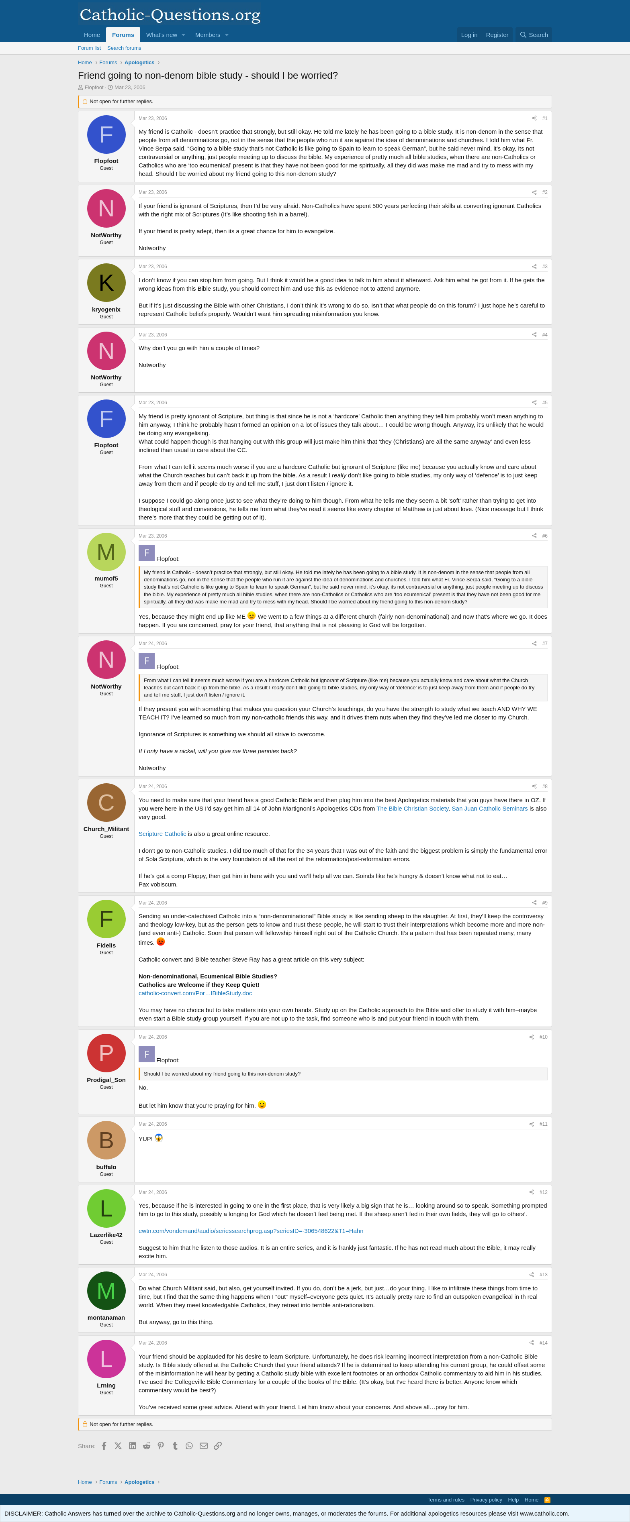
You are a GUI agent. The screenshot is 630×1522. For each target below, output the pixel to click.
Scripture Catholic (162, 833)
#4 (545, 335)
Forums (123, 34)
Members (208, 34)
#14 (544, 1343)
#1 (545, 118)
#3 (545, 266)
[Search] (533, 34)
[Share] (534, 118)
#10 (544, 1037)
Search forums (124, 48)
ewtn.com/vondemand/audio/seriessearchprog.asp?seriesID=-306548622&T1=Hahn (251, 1230)
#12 (544, 1192)
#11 (544, 1124)
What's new (161, 34)
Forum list (89, 48)
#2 (545, 192)
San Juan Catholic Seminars (490, 808)
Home (92, 34)
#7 (545, 643)
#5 (545, 402)
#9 (545, 903)
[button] (183, 34)
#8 (545, 786)
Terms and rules (446, 1500)
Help (513, 1500)
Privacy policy (486, 1500)
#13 (544, 1275)
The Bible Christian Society (412, 808)
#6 (545, 536)
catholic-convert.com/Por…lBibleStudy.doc (195, 993)
